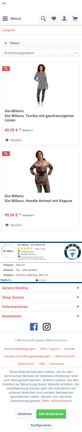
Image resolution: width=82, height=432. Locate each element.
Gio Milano (14, 111)
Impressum (56, 364)
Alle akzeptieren (51, 414)
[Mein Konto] (64, 18)
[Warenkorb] (75, 18)
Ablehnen (24, 414)
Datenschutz (26, 364)
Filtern (12, 43)
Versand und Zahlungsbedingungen (27, 356)
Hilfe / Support (49, 349)
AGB (42, 364)
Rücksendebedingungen (19, 349)
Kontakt (69, 349)
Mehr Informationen (57, 401)
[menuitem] (11, 18)
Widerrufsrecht (65, 356)
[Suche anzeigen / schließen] (42, 18)
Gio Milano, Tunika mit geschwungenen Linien (39, 118)
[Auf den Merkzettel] (13, 140)
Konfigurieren (41, 425)
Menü (12, 18)
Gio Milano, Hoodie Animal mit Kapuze (38, 201)
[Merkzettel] (53, 18)
